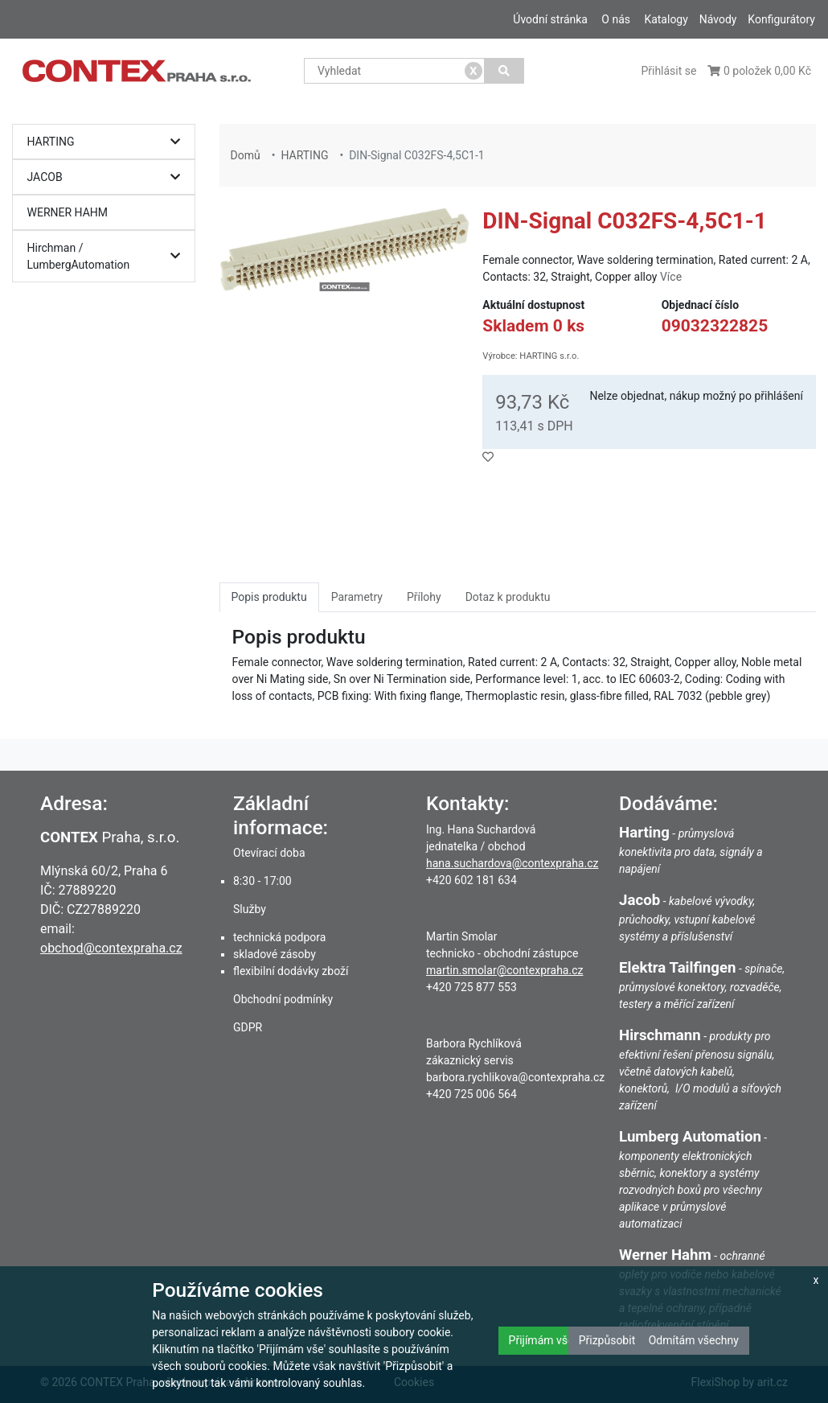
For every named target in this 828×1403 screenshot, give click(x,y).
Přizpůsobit (607, 1340)
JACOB (108, 177)
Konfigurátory (781, 19)
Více (671, 276)
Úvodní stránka (550, 19)
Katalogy (665, 19)
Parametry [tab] (357, 596)
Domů (245, 155)
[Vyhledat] (504, 71)
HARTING (108, 141)
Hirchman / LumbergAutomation (108, 256)
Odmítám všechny (694, 1340)
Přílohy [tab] (424, 596)
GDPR (247, 1027)
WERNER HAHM (68, 212)
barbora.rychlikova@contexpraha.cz (515, 1077)
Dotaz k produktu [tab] (508, 596)
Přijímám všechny (553, 1340)
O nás (615, 19)
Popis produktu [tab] (269, 596)
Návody (718, 19)
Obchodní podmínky (283, 999)
